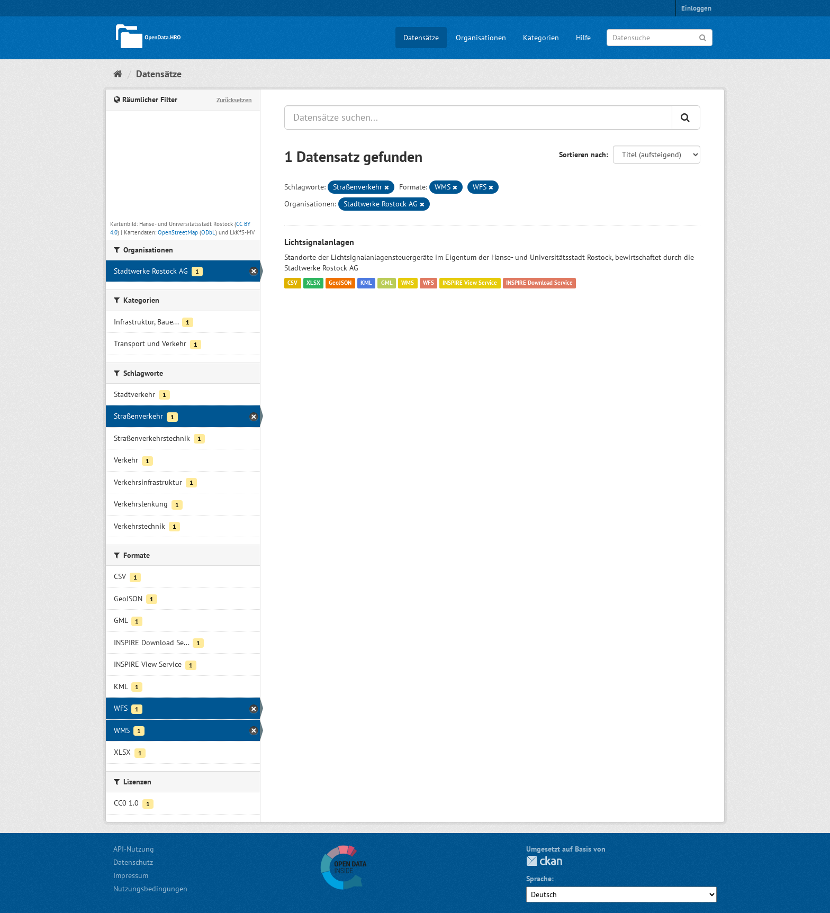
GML (387, 283)
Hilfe (583, 37)
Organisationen (481, 37)
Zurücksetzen (234, 100)
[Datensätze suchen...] (478, 117)
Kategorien (541, 37)
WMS (407, 283)
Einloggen (696, 8)
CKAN (544, 860)
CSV (292, 283)
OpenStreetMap (178, 232)
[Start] (117, 74)
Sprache (539, 878)
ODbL (208, 232)
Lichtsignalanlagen (319, 242)
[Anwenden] (702, 36)
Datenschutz (133, 862)
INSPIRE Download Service (539, 283)
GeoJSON (340, 283)
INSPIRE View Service (470, 283)
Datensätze (421, 37)
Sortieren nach (582, 154)
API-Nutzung (133, 849)
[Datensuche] (659, 37)
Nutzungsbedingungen (150, 888)
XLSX (313, 283)
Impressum (130, 875)
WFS (428, 283)
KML (366, 283)
